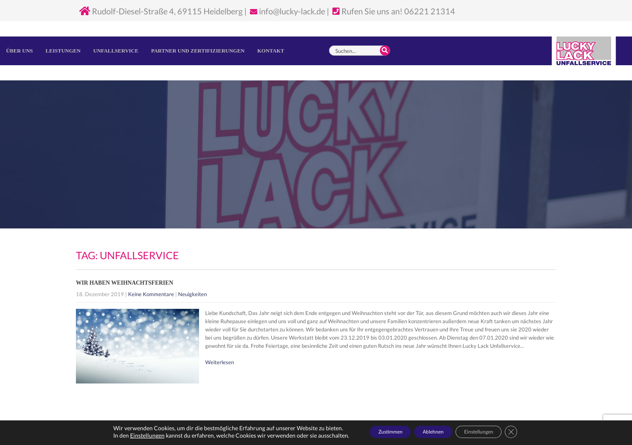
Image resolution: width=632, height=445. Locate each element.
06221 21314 (429, 11)
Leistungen (63, 51)
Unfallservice (115, 51)
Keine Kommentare (151, 294)
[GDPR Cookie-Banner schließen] (529, 432)
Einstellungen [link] (127, 435)
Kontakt (270, 51)
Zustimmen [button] (377, 432)
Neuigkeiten (192, 294)
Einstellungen (489, 432)
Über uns (19, 51)
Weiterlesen (219, 362)
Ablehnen (431, 432)
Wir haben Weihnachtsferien (124, 283)
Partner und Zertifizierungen (198, 51)
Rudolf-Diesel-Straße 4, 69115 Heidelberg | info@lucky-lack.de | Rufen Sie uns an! (241, 11)
